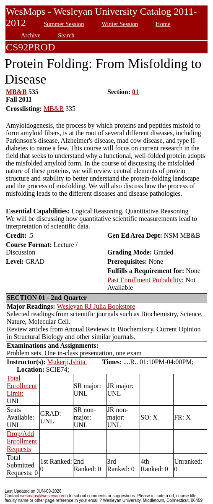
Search (66, 35)
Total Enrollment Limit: (22, 386)
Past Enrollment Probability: (145, 280)
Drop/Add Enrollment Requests (22, 441)
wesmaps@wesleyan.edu (44, 496)
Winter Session (119, 24)
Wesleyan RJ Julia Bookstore (96, 306)
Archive (30, 35)
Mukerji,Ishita (67, 361)
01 (135, 91)
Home (163, 24)
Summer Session (64, 24)
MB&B (16, 91)
